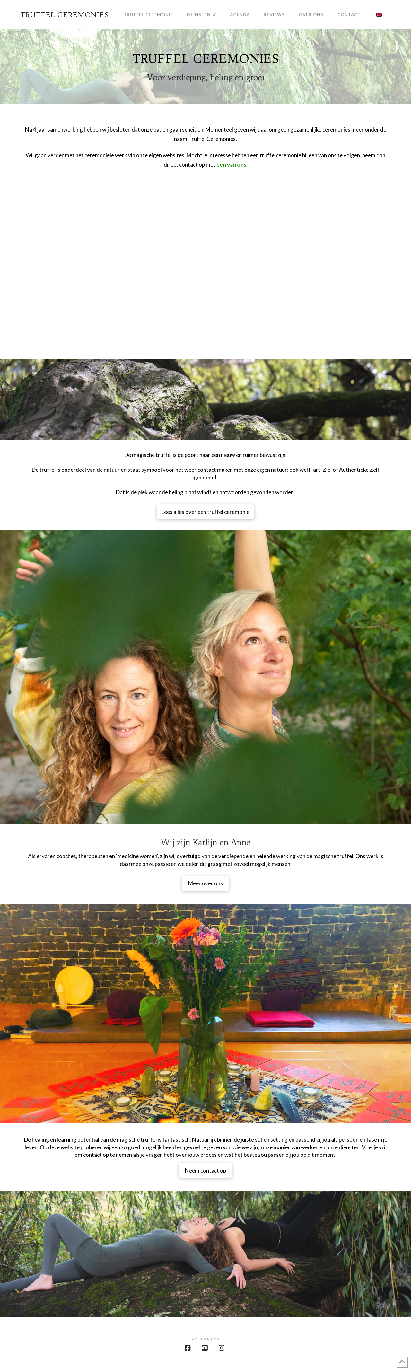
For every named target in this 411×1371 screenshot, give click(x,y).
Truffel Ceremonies (65, 14)
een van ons (231, 164)
